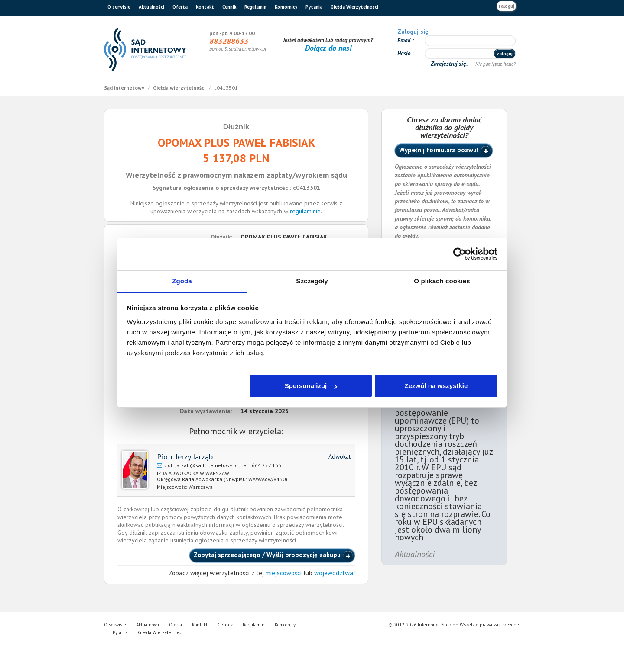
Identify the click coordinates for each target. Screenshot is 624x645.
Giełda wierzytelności (180, 87)
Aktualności (151, 7)
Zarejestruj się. (450, 63)
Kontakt (205, 7)
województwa (333, 573)
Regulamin (255, 7)
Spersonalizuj (311, 385)
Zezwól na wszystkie (436, 385)
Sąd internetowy (125, 87)
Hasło (404, 53)
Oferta (180, 7)
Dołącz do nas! (328, 48)
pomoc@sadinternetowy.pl (237, 48)
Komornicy (286, 7)
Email (404, 40)
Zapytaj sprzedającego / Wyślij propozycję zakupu (267, 555)
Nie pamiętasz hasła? (495, 64)
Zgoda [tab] (182, 281)
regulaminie (305, 211)
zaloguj (506, 6)
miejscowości (284, 573)
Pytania (314, 7)
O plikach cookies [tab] (442, 281)
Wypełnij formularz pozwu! (438, 150)
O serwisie (118, 7)
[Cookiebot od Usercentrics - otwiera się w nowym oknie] (459, 253)
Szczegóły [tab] (312, 281)
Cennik (229, 7)
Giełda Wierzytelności (354, 7)
